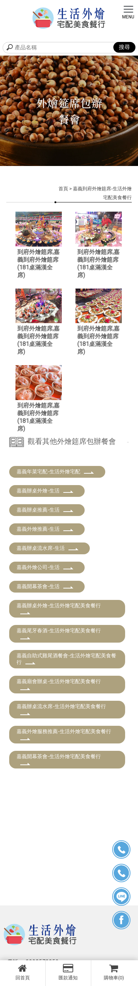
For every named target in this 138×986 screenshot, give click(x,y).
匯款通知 (68, 972)
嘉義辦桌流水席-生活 (48, 548)
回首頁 (22, 972)
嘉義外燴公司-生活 (45, 567)
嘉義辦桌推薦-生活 (45, 510)
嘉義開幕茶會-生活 (45, 586)
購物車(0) (114, 972)
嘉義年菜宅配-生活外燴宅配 (55, 471)
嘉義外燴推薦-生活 (45, 529)
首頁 (63, 188)
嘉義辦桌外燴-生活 (45, 491)
